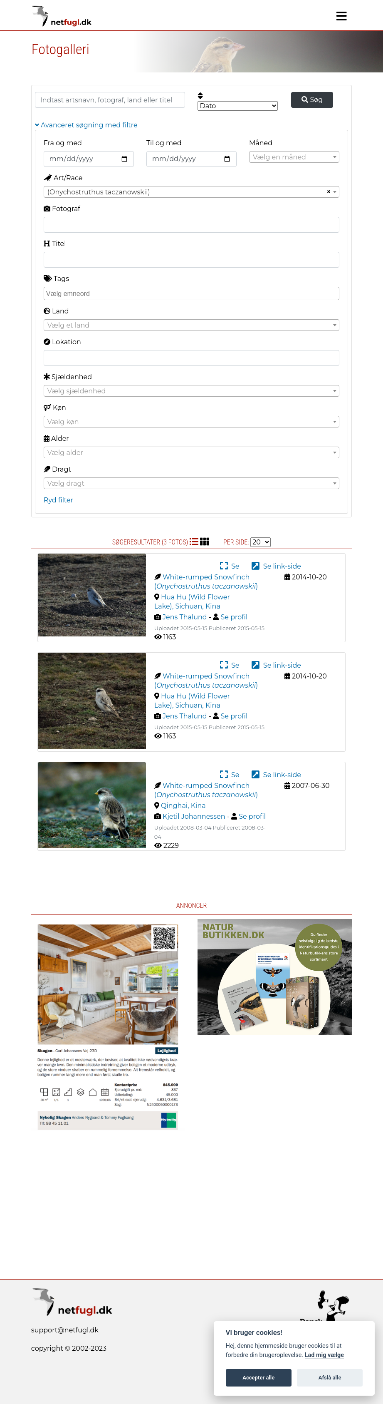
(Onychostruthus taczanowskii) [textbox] (98, 192)
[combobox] (294, 157)
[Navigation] (341, 16)
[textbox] (294, 157)
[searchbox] (192, 293)
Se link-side (276, 566)
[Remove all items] (327, 191)
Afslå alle (330, 1377)
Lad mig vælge (324, 1355)
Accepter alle (258, 1377)
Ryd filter (58, 500)
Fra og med (63, 143)
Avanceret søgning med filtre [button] (86, 125)
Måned (260, 143)
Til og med (164, 143)
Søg (312, 100)
